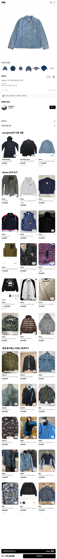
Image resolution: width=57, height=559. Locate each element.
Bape (40, 408)
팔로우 (52, 107)
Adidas (40, 375)
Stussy (3, 76)
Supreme (4, 375)
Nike (40, 473)
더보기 (52, 68)
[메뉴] (54, 2)
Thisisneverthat (6, 159)
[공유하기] (53, 76)
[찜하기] (48, 77)
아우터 (6, 90)
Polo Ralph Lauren (25, 159)
